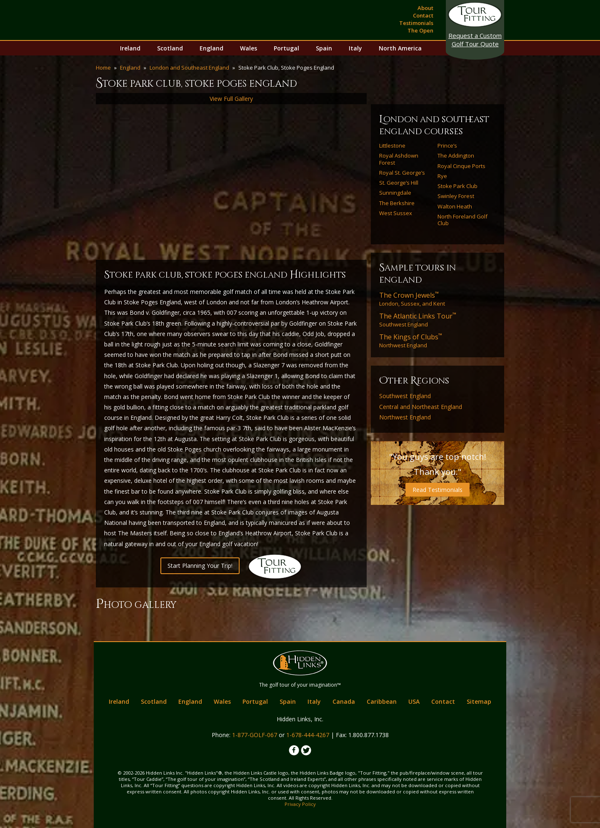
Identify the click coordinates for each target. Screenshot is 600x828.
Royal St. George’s (402, 172)
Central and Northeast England (420, 407)
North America (400, 48)
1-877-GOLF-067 (254, 735)
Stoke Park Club (458, 186)
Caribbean (382, 701)
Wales (248, 48)
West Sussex (395, 213)
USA (414, 701)
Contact (423, 15)
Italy (355, 48)
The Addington (456, 155)
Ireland (130, 48)
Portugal (286, 48)
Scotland (170, 48)
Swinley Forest (456, 196)
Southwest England (417, 319)
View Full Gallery (231, 99)
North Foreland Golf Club (463, 220)
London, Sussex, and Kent (412, 299)
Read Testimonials (437, 490)
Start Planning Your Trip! (200, 566)
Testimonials (416, 23)
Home (103, 67)
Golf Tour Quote (475, 39)
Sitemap (479, 701)
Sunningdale (395, 192)
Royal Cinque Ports (461, 166)
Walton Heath (455, 206)
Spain (324, 48)
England (211, 48)
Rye (442, 176)
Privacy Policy (300, 804)
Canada (343, 701)
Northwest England (410, 340)
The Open (420, 30)
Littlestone (392, 145)
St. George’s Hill (398, 182)
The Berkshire (397, 203)
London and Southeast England (189, 67)
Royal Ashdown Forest (398, 159)
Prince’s (447, 145)
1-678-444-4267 (307, 735)
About (425, 8)
